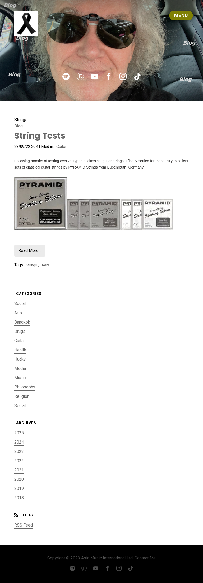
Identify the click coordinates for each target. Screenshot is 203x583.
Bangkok (22, 322)
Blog (18, 126)
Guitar (61, 146)
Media (20, 368)
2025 (19, 432)
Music (20, 377)
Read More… (29, 250)
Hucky (20, 359)
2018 (19, 497)
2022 (19, 460)
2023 (19, 451)
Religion (21, 396)
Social (20, 303)
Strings (31, 265)
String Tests (39, 136)
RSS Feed (23, 525)
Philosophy (24, 387)
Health (20, 349)
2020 (19, 479)
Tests (45, 265)
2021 (19, 469)
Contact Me (145, 557)
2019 (19, 488)
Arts (18, 312)
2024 (19, 442)
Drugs (19, 331)
